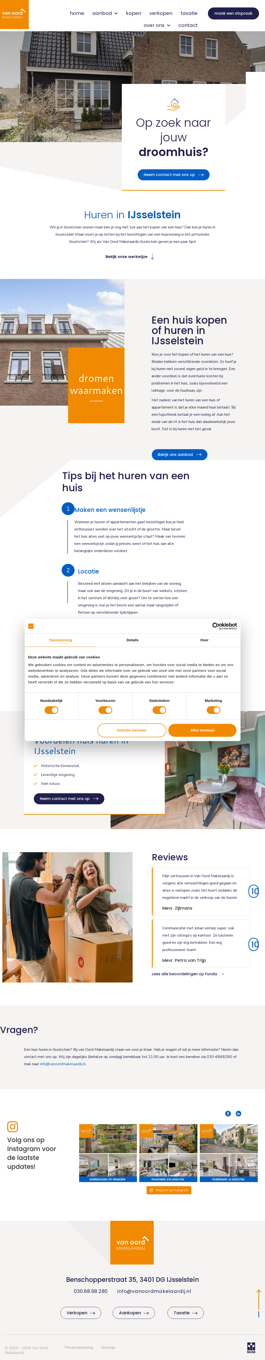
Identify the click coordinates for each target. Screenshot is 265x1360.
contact (188, 25)
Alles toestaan (202, 730)
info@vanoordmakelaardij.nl (154, 1291)
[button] (68, 570)
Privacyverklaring (79, 1347)
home (77, 13)
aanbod (105, 13)
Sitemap (108, 1347)
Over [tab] (204, 640)
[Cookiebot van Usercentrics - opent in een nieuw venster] (216, 626)
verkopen (160, 13)
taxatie (189, 13)
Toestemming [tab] (60, 640)
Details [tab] (133, 640)
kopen (133, 13)
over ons (157, 25)
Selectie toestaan (132, 730)
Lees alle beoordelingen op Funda (184, 974)
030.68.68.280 (91, 1291)
